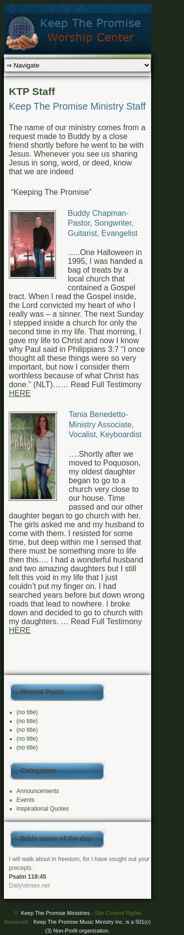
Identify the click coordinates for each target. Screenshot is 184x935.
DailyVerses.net (29, 885)
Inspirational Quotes (43, 808)
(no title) (27, 712)
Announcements (38, 791)
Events (26, 799)
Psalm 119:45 (27, 876)
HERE (19, 393)
